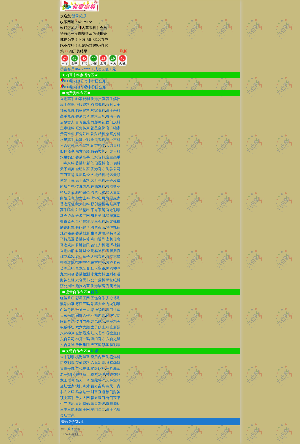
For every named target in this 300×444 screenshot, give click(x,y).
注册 (83, 16)
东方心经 (82, 151)
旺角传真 (82, 128)
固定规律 (113, 221)
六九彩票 (98, 363)
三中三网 (67, 409)
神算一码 (82, 339)
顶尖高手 (67, 398)
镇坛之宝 (67, 192)
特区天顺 (113, 175)
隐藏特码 (98, 380)
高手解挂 (113, 99)
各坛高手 (113, 204)
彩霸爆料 (113, 357)
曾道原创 (67, 221)
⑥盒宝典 (113, 333)
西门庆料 (113, 122)
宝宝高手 (113, 157)
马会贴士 (82, 392)
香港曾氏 (82, 245)
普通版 (66, 422)
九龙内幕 (67, 274)
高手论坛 (113, 409)
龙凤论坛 (98, 321)
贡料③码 (98, 374)
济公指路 (67, 286)
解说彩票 (67, 227)
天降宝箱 (113, 380)
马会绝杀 (67, 216)
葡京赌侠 (98, 145)
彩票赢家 (113, 198)
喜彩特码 (82, 404)
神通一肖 (82, 310)
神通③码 (113, 374)
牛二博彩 (67, 404)
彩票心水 (98, 192)
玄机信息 (113, 239)
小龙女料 (98, 274)
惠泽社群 (113, 245)
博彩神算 (113, 268)
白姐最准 (82, 221)
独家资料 (82, 110)
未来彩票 (67, 357)
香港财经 (82, 251)
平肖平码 (98, 210)
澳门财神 (113, 392)
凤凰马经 (82, 175)
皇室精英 (113, 321)
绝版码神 (98, 368)
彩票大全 (98, 304)
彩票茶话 (98, 227)
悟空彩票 (67, 363)
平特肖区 (113, 233)
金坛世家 (67, 386)
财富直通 (98, 392)
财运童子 (82, 257)
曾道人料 (98, 245)
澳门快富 (113, 310)
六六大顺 (82, 327)
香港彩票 (113, 210)
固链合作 (98, 298)
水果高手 (67, 140)
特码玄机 (98, 151)
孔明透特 (113, 286)
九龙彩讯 (113, 304)
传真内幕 (82, 321)
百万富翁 (67, 175)
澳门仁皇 (98, 409)
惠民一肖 (113, 386)
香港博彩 (82, 233)
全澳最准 (82, 333)
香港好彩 (82, 163)
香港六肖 (82, 116)
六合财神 (67, 145)
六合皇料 (82, 145)
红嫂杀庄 (67, 298)
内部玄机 (98, 257)
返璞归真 (113, 251)
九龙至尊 (82, 268)
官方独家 (113, 128)
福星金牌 (98, 128)
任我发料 (98, 186)
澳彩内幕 (67, 304)
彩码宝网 (113, 315)
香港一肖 (113, 116)
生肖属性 (98, 233)
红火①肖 (98, 333)
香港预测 (82, 274)
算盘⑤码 (98, 404)
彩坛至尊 (67, 186)
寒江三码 (82, 304)
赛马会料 (98, 221)
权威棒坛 (67, 327)
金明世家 (82, 169)
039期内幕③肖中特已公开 (85, 81)
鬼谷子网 (98, 216)
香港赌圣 (113, 186)
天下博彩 (98, 345)
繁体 (71, 429)
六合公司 (67, 339)
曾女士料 (82, 198)
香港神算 (82, 239)
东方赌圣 (98, 262)
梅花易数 (67, 257)
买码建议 (82, 227)
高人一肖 (82, 380)
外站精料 (82, 210)
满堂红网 (98, 198)
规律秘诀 (67, 233)
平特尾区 (67, 239)
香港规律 (67, 245)
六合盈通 (67, 345)
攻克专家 (113, 262)
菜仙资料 (82, 363)
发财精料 (98, 134)
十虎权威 (113, 181)
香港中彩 (82, 140)
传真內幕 (82, 186)
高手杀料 (113, 110)
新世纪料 (113, 280)
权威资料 (98, 105)
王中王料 (113, 140)
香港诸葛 (98, 286)
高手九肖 (67, 116)
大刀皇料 (113, 145)
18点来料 (67, 163)
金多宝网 (82, 216)
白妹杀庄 (67, 310)
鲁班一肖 (67, 368)
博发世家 (67, 181)
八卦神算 (67, 333)
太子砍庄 (98, 327)
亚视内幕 (98, 315)
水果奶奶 (67, 157)
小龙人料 (113, 151)
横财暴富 (82, 357)
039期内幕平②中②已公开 (85, 87)
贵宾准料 (67, 134)
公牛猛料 (98, 280)
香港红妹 (67, 262)
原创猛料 (98, 204)
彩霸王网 (82, 298)
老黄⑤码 (67, 374)
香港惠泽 (113, 257)
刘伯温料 (98, 163)
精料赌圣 (82, 192)
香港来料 (98, 140)
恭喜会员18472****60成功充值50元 (88, 69)
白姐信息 (67, 198)
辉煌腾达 (113, 404)
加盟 (94, 351)
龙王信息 (67, 380)
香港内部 (67, 251)
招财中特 (82, 262)
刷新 (123, 51)
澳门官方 (98, 339)
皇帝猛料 (67, 128)
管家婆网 (113, 216)
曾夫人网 (82, 398)
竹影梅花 (98, 122)
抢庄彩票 (113, 327)
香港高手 (67, 99)
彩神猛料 (98, 310)
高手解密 (67, 105)
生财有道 (113, 274)
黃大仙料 (82, 204)
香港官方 (98, 169)
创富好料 (113, 134)
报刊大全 (113, 105)
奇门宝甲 (113, 398)
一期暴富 (113, 368)
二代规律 (82, 368)
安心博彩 (113, 298)
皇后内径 (98, 357)
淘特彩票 (113, 345)
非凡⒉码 (67, 392)
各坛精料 (98, 175)
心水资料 (98, 157)
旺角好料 (82, 134)
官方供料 (113, 163)
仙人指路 (98, 268)
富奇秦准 (82, 122)
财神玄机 (67, 280)
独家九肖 (67, 110)
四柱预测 (67, 151)
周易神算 (98, 251)
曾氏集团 (113, 192)
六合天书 (82, 280)
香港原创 (67, 204)
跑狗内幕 (82, 286)
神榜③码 (113, 363)
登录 (75, 16)
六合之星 (113, 339)
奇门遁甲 (98, 239)
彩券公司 (113, 169)
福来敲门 (98, 398)
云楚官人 (67, 122)
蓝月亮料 (98, 181)
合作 (94, 292)
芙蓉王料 (67, 268)
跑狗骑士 (82, 374)
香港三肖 (98, 116)
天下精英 (67, 169)
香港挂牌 (98, 99)
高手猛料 (67, 210)
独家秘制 (82, 99)
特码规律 (113, 227)
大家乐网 (67, 315)
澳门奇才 (82, 386)
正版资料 (82, 105)
